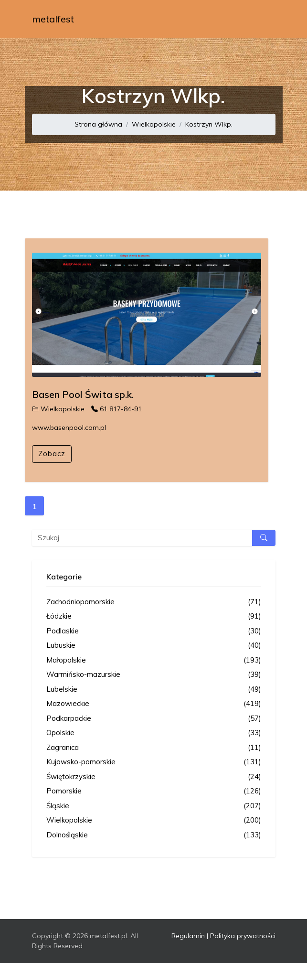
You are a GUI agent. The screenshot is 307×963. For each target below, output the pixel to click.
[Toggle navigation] (262, 19)
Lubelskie (153, 689)
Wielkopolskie (154, 124)
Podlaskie (153, 631)
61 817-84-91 (116, 409)
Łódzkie (153, 616)
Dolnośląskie (153, 835)
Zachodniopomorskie (153, 602)
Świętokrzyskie (153, 776)
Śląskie (153, 806)
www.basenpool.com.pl (69, 427)
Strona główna (98, 124)
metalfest (53, 19)
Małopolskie (153, 660)
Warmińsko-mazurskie (153, 674)
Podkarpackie (153, 718)
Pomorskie (153, 791)
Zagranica (153, 747)
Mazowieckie (153, 703)
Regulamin (188, 935)
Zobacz (51, 453)
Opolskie (153, 733)
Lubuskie (153, 645)
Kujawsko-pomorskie (153, 762)
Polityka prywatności (242, 935)
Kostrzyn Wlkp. (209, 124)
